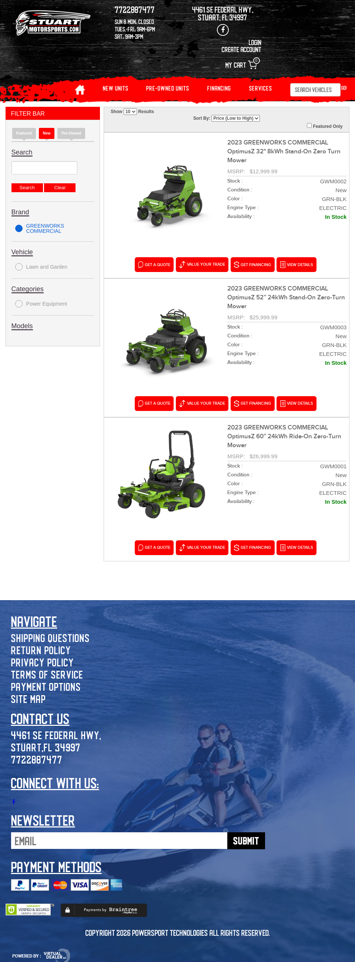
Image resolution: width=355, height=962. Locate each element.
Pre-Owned (71, 133)
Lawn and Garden (41, 267)
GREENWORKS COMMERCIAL (39, 228)
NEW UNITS (115, 88)
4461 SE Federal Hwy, (56, 732)
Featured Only (324, 126)
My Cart (241, 64)
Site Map (28, 696)
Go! (344, 88)
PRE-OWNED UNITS (167, 88)
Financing (219, 88)
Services (260, 88)
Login (255, 42)
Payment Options (46, 684)
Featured (24, 133)
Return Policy (41, 647)
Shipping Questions (50, 635)
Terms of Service (47, 672)
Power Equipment (41, 303)
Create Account (241, 49)
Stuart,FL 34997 (46, 745)
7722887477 (37, 757)
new (47, 133)
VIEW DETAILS (296, 264)
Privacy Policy (42, 660)
